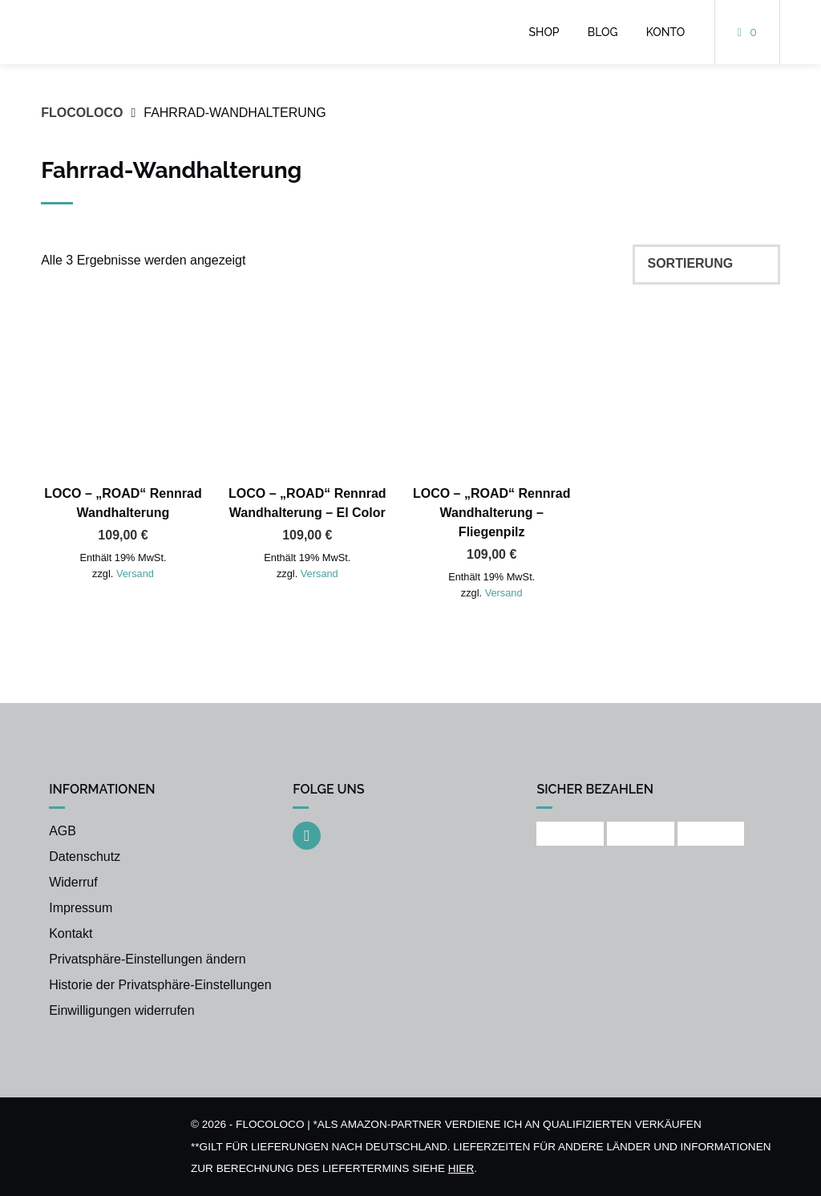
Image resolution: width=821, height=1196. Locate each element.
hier (461, 1168)
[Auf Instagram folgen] (307, 836)
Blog (603, 32)
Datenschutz (84, 856)
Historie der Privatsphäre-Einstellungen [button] (160, 985)
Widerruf (73, 882)
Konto (666, 32)
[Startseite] (123, 32)
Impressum (80, 908)
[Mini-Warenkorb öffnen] (747, 32)
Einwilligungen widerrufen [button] (121, 1010)
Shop (544, 32)
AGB (62, 831)
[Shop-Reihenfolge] (706, 264)
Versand (135, 574)
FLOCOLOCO (82, 112)
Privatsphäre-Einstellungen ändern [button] (147, 959)
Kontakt (70, 933)
